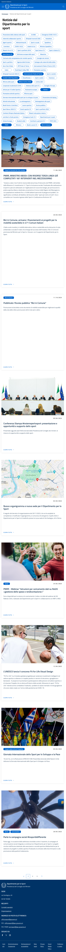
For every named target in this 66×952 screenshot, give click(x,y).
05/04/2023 (57, 749)
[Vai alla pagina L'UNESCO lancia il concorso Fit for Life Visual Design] (8, 698)
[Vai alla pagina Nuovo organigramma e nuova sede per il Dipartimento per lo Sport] (8, 532)
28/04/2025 (57, 215)
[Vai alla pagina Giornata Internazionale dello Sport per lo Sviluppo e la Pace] (8, 780)
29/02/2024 (57, 583)
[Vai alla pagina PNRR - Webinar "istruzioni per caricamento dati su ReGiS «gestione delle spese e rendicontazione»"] (8, 615)
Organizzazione (6, 911)
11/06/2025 (57, 170)
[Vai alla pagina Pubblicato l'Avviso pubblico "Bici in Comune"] (8, 367)
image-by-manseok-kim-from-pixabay (15, 170)
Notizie (6, 584)
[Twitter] (6, 935)
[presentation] (63, 7)
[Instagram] (10, 935)
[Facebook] (2, 935)
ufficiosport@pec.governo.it (14, 923)
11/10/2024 (57, 297)
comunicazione (15, 832)
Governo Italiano (6, 2)
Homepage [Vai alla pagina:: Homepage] (5, 14)
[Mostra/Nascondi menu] (3, 6)
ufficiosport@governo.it (9, 919)
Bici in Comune (8, 298)
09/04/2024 (57, 418)
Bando (6, 832)
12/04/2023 (57, 666)
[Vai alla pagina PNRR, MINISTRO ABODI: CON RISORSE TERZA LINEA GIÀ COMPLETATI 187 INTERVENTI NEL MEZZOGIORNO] (8, 202)
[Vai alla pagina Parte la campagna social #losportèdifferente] (8, 863)
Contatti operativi (7, 907)
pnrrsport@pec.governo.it (17, 927)
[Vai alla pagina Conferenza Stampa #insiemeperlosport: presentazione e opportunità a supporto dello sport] (8, 450)
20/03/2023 (57, 831)
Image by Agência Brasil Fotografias (14, 749)
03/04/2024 (57, 501)
